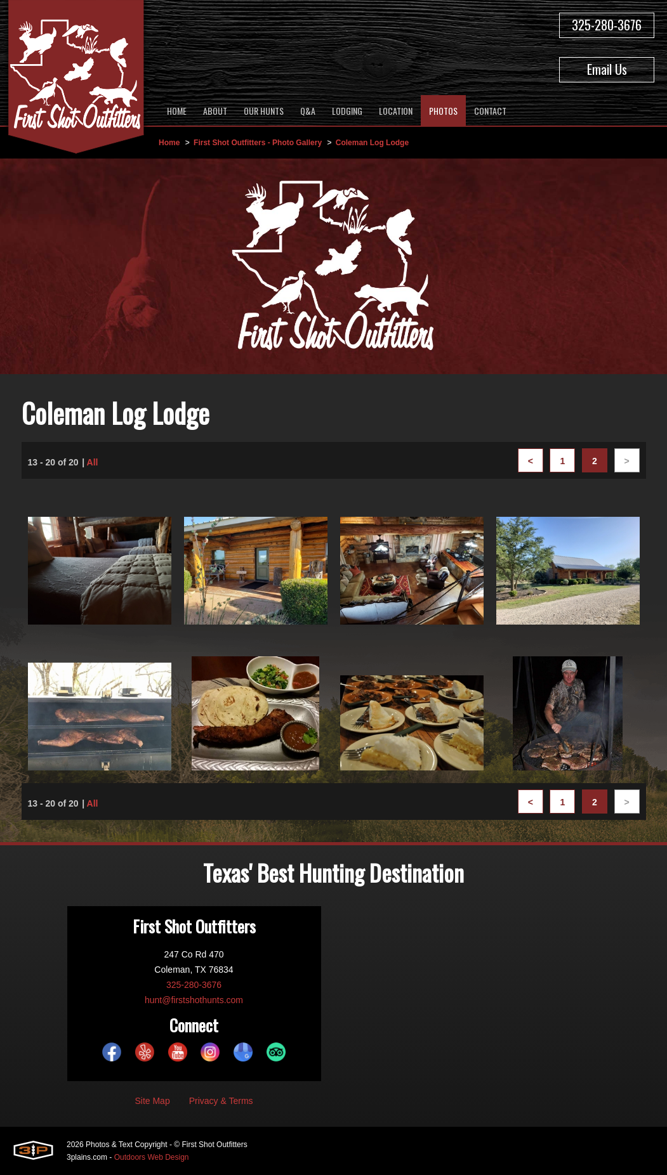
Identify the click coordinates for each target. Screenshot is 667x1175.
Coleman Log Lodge (372, 142)
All (92, 462)
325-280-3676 (607, 24)
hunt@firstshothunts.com (194, 1000)
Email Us (607, 69)
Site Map (152, 1101)
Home (169, 142)
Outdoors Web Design (151, 1157)
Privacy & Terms (221, 1101)
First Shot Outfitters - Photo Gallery (258, 142)
